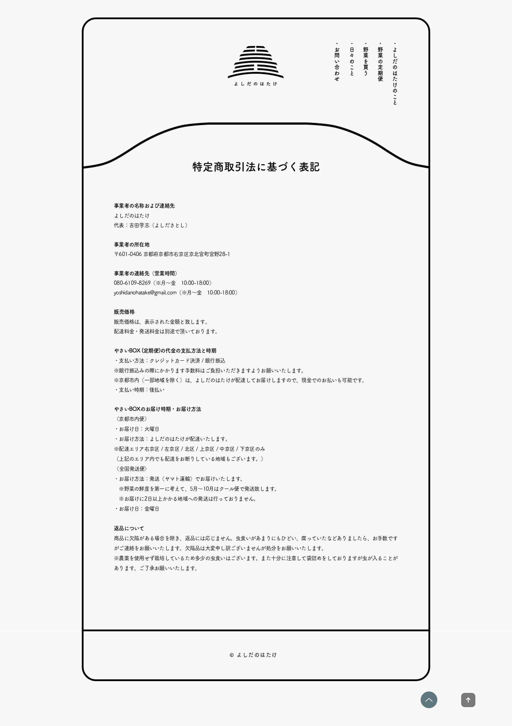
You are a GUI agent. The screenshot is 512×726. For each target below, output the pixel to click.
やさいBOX (127, 409)
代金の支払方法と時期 (190, 350)
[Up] (429, 699)
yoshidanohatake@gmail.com (145, 292)
